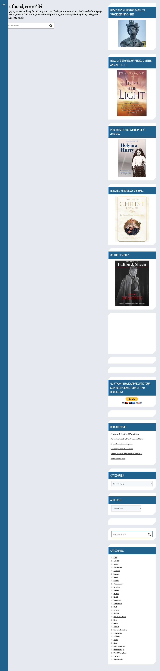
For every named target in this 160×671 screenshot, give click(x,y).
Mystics (116, 613)
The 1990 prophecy (120, 653)
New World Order (120, 617)
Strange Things (119, 650)
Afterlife (117, 561)
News (115, 620)
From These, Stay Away (118, 459)
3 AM (115, 558)
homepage (96, 11)
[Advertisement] (132, 333)
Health (116, 597)
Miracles (116, 610)
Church (116, 581)
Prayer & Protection (120, 630)
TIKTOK (117, 656)
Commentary (118, 584)
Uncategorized (118, 659)
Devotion (117, 587)
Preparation (118, 633)
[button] (4, 4)
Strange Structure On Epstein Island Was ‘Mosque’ (126, 454)
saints (116, 640)
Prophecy (117, 636)
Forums (116, 590)
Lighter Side (118, 604)
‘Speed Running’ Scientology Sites (122, 444)
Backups (116, 574)
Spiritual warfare (119, 646)
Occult (116, 623)
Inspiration (117, 600)
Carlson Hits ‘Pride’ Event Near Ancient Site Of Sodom (128, 439)
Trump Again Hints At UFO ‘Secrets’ (122, 449)
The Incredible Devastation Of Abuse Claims (125, 434)
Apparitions (118, 567)
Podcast (116, 627)
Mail (115, 607)
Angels (116, 564)
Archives (117, 571)
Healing (116, 594)
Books (116, 577)
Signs (115, 643)
